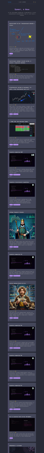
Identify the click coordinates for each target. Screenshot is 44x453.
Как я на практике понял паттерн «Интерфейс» (20, 416)
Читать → (10, 55)
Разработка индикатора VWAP (16, 152)
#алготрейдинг (16, 144)
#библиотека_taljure (17, 174)
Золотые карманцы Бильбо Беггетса (17, 283)
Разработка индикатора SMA (15, 355)
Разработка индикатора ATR (15, 254)
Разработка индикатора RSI (15, 385)
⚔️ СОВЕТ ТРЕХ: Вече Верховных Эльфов (18, 121)
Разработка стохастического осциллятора (19, 182)
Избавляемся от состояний (15, 445)
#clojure (11, 53)
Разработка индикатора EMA (15, 325)
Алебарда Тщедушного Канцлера (16, 212)
